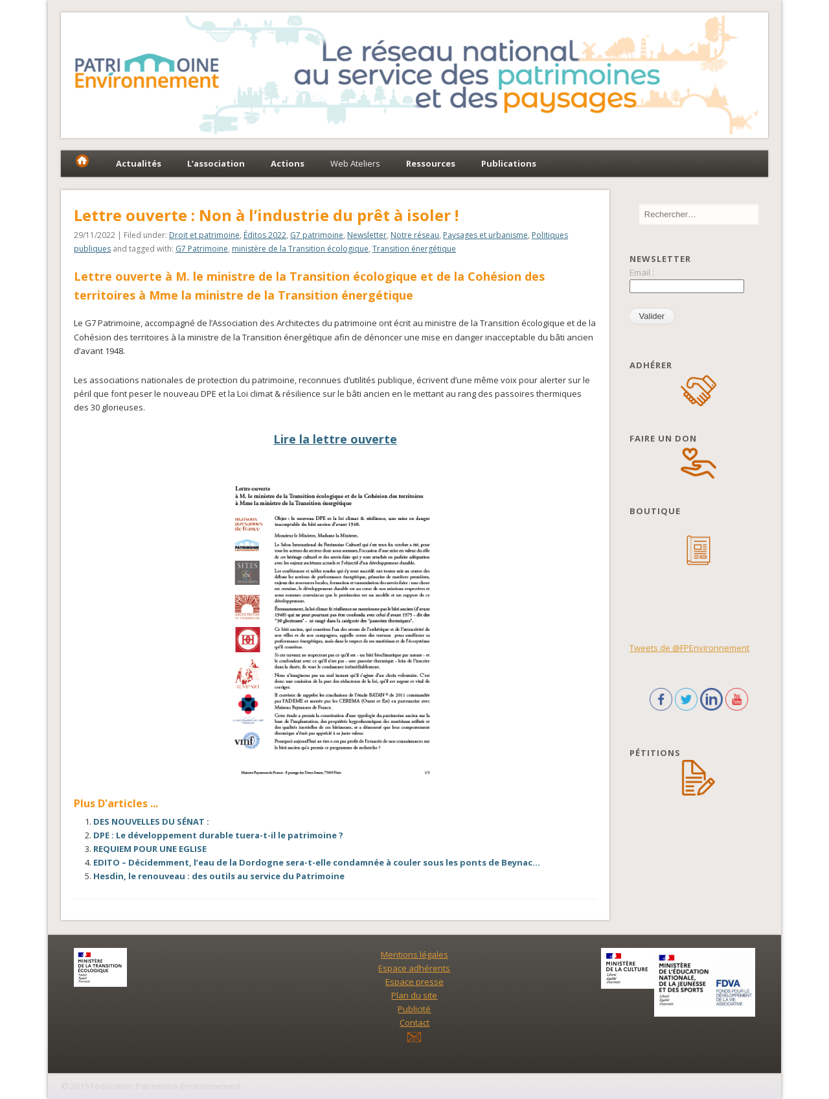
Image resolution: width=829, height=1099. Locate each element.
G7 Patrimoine (202, 248)
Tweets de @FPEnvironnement (689, 648)
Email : (642, 272)
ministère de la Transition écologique (300, 248)
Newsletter (367, 235)
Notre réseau (415, 235)
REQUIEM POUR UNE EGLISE (150, 849)
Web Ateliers (355, 163)
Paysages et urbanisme (485, 235)
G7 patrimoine (316, 235)
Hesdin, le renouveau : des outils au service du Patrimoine (219, 876)
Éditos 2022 (265, 235)
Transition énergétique (414, 248)
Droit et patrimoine (204, 235)
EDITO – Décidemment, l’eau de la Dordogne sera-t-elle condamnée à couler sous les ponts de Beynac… (316, 862)
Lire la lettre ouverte (335, 439)
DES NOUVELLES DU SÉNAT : (151, 821)
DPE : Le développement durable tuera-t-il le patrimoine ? (218, 835)
